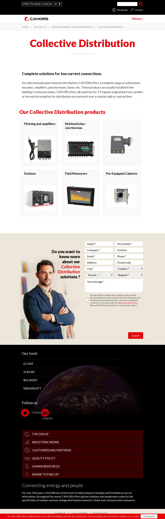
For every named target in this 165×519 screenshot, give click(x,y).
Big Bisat (30, 380)
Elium (28, 363)
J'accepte (149, 516)
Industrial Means (45, 442)
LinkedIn (47, 414)
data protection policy (127, 302)
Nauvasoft (32, 388)
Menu (137, 18)
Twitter (31, 413)
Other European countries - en (40, 3)
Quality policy (43, 458)
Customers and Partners (51, 450)
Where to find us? (45, 474)
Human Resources (46, 466)
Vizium (28, 372)
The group (122, 10)
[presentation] (110, 316)
